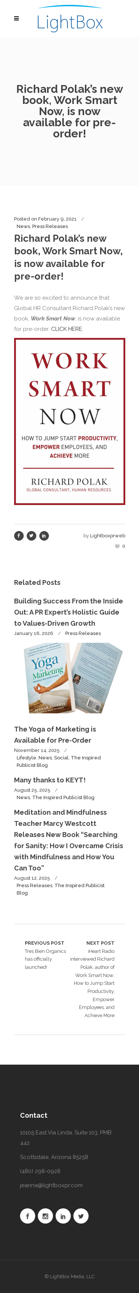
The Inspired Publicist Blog (63, 797)
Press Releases (50, 226)
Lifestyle (26, 758)
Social (61, 758)
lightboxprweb (107, 535)
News (23, 226)
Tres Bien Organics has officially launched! (47, 954)
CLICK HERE (66, 329)
